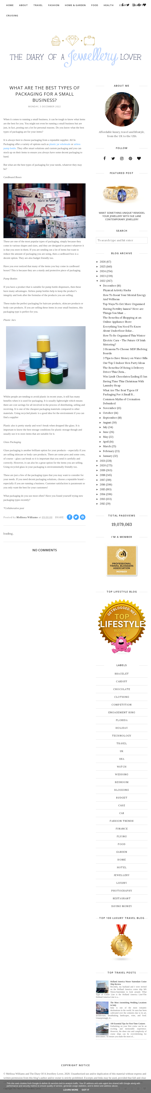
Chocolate (121, 689)
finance (122, 828)
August (107, 422)
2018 (102, 475)
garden (121, 852)
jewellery (122, 875)
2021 (102, 460)
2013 (102, 499)
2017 (102, 479)
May (105, 436)
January (107, 456)
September (110, 417)
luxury (121, 883)
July (105, 427)
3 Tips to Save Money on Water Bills (125, 358)
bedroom (122, 782)
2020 (103, 465)
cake (121, 805)
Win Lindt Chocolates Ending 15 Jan (125, 376)
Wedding (121, 774)
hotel (122, 867)
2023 (103, 276)
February (108, 451)
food (122, 844)
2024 (103, 271)
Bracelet (122, 673)
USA (121, 759)
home (121, 859)
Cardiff (121, 681)
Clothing (121, 697)
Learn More (70, 1090)
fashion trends (122, 821)
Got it (85, 1090)
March (107, 446)
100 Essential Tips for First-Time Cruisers (127, 1023)
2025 (103, 266)
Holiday (122, 728)
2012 (102, 503)
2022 (103, 280)
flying (122, 836)
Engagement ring (121, 712)
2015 (102, 489)
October (108, 413)
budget (121, 797)
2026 (103, 261)
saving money (121, 906)
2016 (102, 484)
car (121, 813)
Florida (122, 720)
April (106, 441)
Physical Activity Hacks (117, 290)
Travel (122, 743)
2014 (102, 494)
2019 (102, 470)
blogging (121, 790)
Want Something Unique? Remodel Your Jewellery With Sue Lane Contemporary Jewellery (122, 216)
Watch (122, 766)
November (109, 408)
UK (122, 751)
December (109, 285)
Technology (122, 735)
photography (121, 890)
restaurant (122, 898)
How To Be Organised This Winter (124, 335)
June (106, 432)
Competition (122, 704)
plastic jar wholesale (59, 144)
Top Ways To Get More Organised (124, 304)
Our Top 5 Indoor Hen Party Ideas (124, 363)
